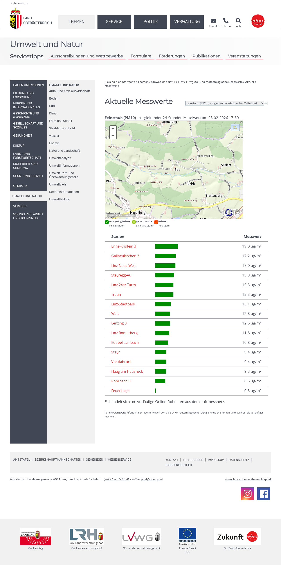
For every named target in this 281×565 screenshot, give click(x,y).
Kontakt (172, 460)
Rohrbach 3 (121, 381)
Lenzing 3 (119, 323)
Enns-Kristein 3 (124, 246)
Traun (116, 294)
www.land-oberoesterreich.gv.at (248, 479)
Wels (115, 313)
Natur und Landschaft (64, 150)
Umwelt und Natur (64, 85)
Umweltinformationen (64, 165)
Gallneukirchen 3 (125, 255)
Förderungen (172, 56)
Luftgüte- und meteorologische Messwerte (214, 82)
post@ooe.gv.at (152, 479)
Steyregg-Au (121, 275)
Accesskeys (19, 3)
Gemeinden (94, 459)
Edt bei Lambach (125, 342)
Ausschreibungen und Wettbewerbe (87, 56)
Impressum (217, 460)
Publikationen (206, 56)
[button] (235, 127)
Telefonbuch (193, 460)
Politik (151, 22)
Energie (54, 143)
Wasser (54, 135)
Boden (53, 98)
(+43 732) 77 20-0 (116, 479)
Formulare (141, 56)
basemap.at (129, 215)
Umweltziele (57, 184)
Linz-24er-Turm (124, 284)
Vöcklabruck (121, 361)
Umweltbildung (59, 199)
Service (114, 22)
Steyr (115, 352)
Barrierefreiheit (179, 465)
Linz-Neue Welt (124, 265)
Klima (53, 113)
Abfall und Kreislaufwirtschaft (69, 91)
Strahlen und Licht (62, 128)
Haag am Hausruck (127, 371)
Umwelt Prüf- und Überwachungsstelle (63, 175)
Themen (76, 22)
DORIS (119, 215)
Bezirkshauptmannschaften (58, 459)
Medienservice (119, 459)
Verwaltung (187, 22)
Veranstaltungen (244, 56)
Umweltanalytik (60, 158)
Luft (52, 106)
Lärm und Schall (60, 121)
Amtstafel (21, 459)
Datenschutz (241, 460)
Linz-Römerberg (125, 332)
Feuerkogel (121, 390)
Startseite (128, 82)
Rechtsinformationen (64, 192)
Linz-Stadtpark (123, 304)
